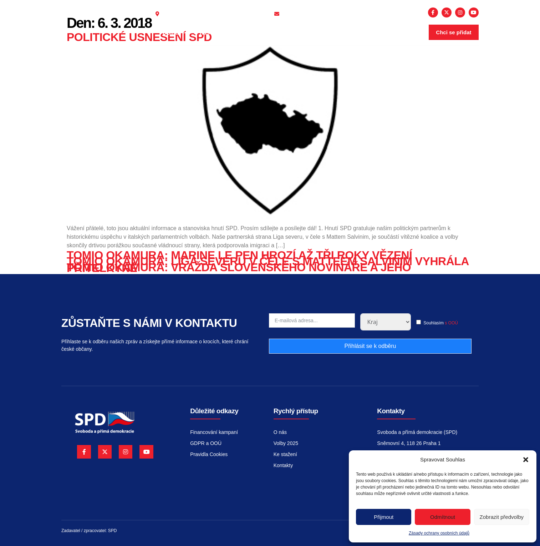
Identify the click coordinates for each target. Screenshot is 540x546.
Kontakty (338, 32)
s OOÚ (451, 322)
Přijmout (383, 517)
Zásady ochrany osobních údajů (439, 533)
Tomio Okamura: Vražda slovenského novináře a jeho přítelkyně (239, 267)
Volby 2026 (289, 32)
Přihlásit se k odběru (370, 346)
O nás (205, 32)
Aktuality (244, 33)
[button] (525, 459)
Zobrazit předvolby (502, 517)
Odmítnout (442, 517)
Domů (171, 33)
